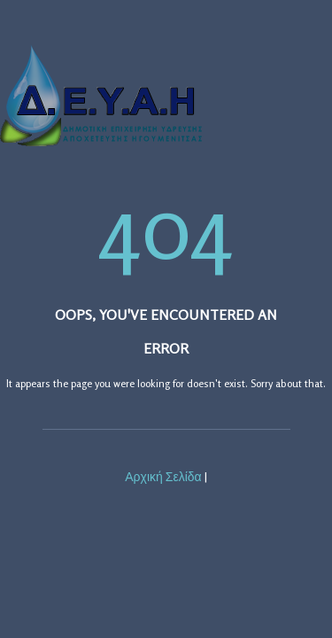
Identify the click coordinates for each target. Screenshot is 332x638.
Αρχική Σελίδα (163, 476)
